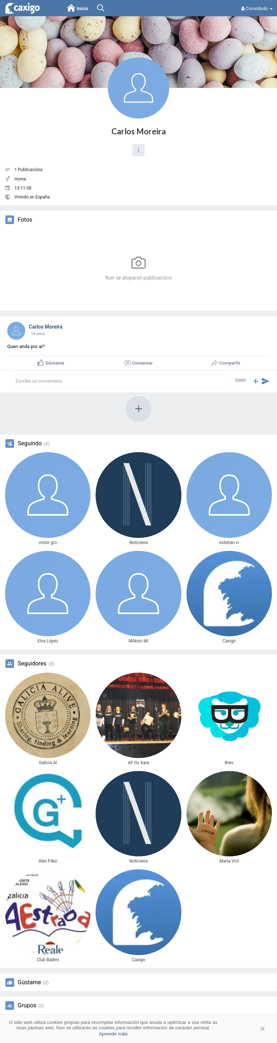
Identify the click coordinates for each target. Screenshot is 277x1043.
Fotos (25, 220)
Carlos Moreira (138, 131)
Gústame (29, 982)
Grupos (27, 1005)
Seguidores (32, 663)
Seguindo (30, 443)
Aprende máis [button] (113, 1034)
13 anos (38, 333)
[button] (138, 150)
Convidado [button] (257, 8)
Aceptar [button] (252, 1028)
